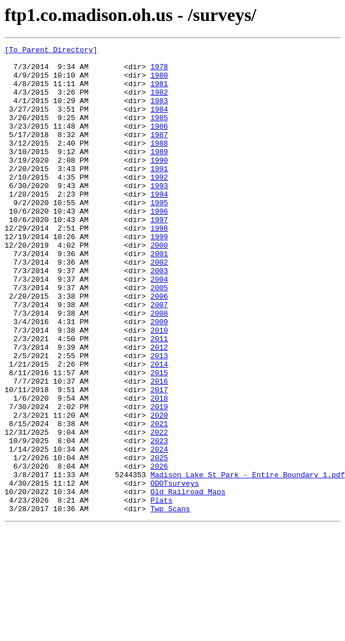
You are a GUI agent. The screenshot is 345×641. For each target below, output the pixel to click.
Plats (161, 592)
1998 (159, 265)
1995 (159, 235)
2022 (159, 510)
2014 (159, 428)
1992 (159, 204)
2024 (159, 530)
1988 (159, 163)
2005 (159, 337)
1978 (159, 71)
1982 (159, 102)
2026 (159, 551)
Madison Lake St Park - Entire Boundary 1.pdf (247, 561)
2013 (159, 418)
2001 (159, 296)
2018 (159, 469)
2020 (159, 490)
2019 (159, 479)
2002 (159, 306)
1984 (159, 122)
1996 (159, 245)
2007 (159, 357)
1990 (159, 184)
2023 (159, 520)
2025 (159, 541)
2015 (159, 439)
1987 (159, 153)
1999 (159, 275)
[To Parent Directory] (51, 51)
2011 (159, 398)
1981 (159, 92)
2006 (159, 347)
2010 (159, 388)
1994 (159, 224)
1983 (159, 112)
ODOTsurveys (174, 571)
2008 (159, 367)
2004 (159, 326)
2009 (159, 377)
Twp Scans (170, 602)
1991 (159, 194)
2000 (159, 286)
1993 (159, 214)
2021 (159, 500)
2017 (159, 459)
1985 (159, 133)
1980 (159, 82)
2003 (159, 316)
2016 (159, 449)
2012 (159, 408)
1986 (159, 143)
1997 (159, 255)
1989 (159, 173)
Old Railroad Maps (187, 581)
